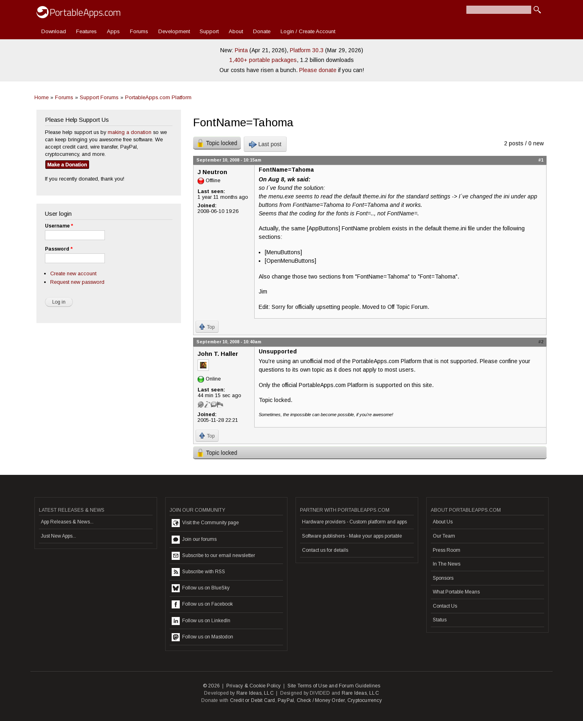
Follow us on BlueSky (201, 588)
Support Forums (99, 97)
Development (174, 31)
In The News (446, 564)
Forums (139, 31)
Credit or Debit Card (252, 700)
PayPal (286, 700)
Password (58, 249)
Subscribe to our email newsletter (213, 556)
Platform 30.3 (306, 50)
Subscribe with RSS (198, 572)
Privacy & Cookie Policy (253, 686)
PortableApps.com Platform (158, 97)
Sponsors (443, 578)
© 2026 (211, 686)
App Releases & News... (67, 522)
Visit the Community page (205, 523)
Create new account (73, 273)
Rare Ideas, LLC (255, 693)
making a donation (129, 132)
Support (209, 31)
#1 (540, 159)
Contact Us (445, 606)
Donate (261, 31)
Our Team (444, 536)
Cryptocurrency (364, 700)
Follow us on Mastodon (202, 637)
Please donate (317, 70)
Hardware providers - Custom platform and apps (354, 522)
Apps (113, 31)
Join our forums (194, 540)
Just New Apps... (58, 536)
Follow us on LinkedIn (201, 621)
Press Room (446, 550)
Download (53, 31)
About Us (443, 522)
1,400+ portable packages (263, 60)
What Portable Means (456, 592)
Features (86, 31)
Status (440, 620)
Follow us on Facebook (202, 604)
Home (41, 97)
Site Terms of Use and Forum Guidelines (334, 686)
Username (59, 226)
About (236, 31)
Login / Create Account (308, 31)
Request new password (77, 282)
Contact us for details (325, 550)
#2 (540, 341)
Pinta (241, 50)
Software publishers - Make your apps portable (352, 536)
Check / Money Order (321, 700)
